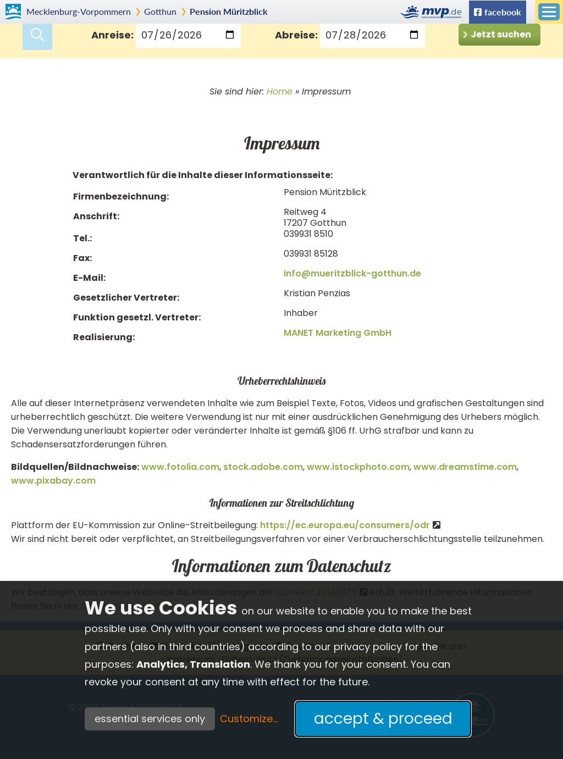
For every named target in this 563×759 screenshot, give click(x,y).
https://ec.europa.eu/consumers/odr (345, 525)
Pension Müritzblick (229, 11)
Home (279, 91)
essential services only (150, 718)
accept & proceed (383, 718)
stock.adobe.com (263, 467)
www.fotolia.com (180, 467)
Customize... (249, 718)
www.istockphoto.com (358, 467)
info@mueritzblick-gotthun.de (352, 273)
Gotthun (160, 11)
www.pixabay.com (53, 480)
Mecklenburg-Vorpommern (78, 11)
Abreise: (296, 35)
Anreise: (112, 35)
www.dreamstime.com (465, 467)
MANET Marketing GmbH (337, 332)
